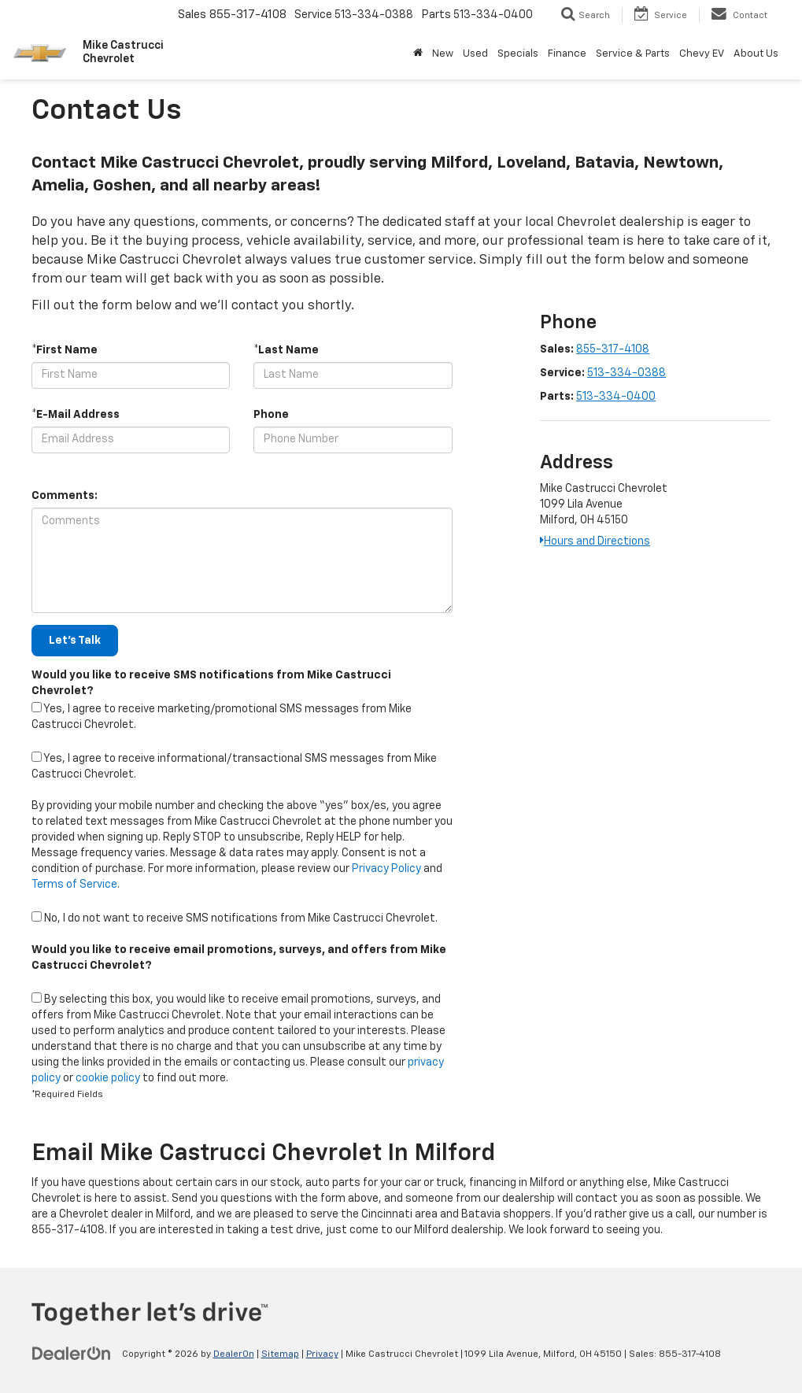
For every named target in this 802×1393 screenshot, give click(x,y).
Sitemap (280, 1354)
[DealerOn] (71, 1353)
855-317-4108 (612, 349)
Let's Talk (75, 640)
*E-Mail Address (75, 414)
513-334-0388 (626, 373)
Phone (271, 414)
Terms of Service (74, 884)
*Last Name (286, 350)
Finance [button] (567, 54)
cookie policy (108, 1078)
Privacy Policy (386, 868)
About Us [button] (756, 54)
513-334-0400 (616, 396)
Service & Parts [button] (633, 54)
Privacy (322, 1354)
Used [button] (475, 54)
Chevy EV (701, 54)
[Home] (417, 54)
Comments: (64, 495)
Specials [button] (517, 54)
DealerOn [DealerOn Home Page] (233, 1354)
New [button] (442, 54)
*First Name (64, 350)
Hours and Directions (595, 541)
